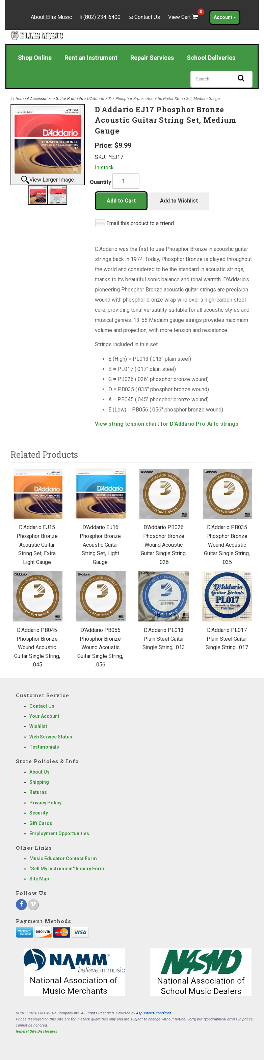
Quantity (100, 182)
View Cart (183, 17)
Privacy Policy (45, 802)
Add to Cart (121, 200)
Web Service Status (50, 736)
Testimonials (44, 747)
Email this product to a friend (140, 223)
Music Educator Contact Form (63, 858)
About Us (39, 772)
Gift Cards (40, 823)
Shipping (39, 782)
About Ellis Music (51, 17)
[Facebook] (21, 904)
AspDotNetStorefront (153, 1013)
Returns (38, 792)
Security (38, 813)
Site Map (39, 878)
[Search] (221, 79)
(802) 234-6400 (102, 17)
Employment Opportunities (59, 833)
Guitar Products (69, 98)
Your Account (44, 716)
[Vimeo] (33, 904)
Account (225, 17)
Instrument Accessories (31, 98)
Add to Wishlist (179, 200)
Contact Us (147, 17)
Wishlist (38, 726)
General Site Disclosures (36, 1031)
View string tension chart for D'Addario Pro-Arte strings (166, 424)
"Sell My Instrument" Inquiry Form (66, 868)
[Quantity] (125, 181)
